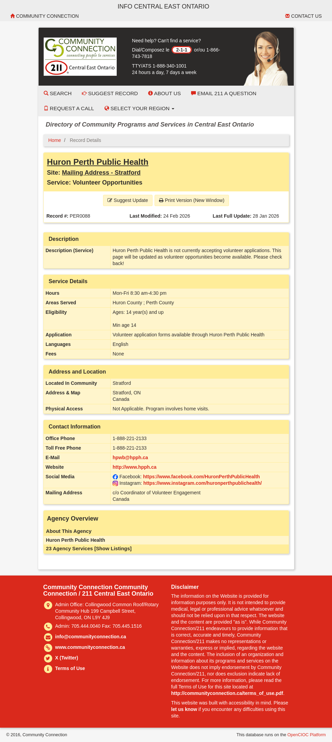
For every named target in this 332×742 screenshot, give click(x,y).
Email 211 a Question (223, 93)
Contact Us (303, 16)
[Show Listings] (112, 548)
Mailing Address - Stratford (101, 172)
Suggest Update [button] (127, 200)
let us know (184, 709)
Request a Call (69, 108)
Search (58, 93)
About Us (164, 93)
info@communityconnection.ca (90, 636)
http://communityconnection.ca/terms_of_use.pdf (227, 693)
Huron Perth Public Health (97, 161)
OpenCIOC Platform (306, 734)
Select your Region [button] (139, 108)
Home (54, 140)
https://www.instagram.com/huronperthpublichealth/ (202, 483)
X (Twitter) (66, 657)
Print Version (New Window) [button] (191, 200)
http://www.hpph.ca (135, 467)
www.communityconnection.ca (90, 647)
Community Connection (44, 16)
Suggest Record (110, 93)
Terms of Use (70, 668)
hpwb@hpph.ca (130, 457)
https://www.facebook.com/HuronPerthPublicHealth (201, 476)
